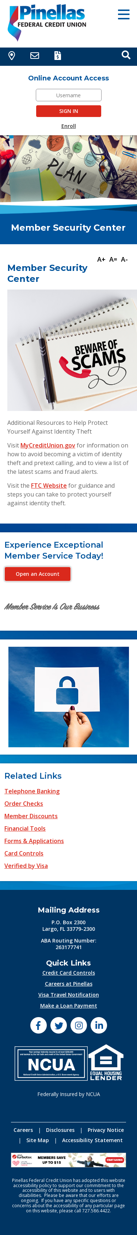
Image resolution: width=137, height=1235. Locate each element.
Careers (23, 1129)
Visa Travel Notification (68, 994)
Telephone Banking (32, 791)
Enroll (68, 125)
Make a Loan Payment (68, 1005)
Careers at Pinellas (68, 983)
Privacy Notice (106, 1129)
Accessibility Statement (92, 1140)
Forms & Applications (34, 841)
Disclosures (60, 1129)
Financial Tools (25, 828)
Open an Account (38, 573)
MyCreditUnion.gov (47, 445)
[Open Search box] (126, 54)
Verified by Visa (26, 866)
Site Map (37, 1140)
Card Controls (23, 853)
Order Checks (23, 804)
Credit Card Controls (68, 972)
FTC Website (49, 485)
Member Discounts (31, 816)
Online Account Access (68, 78)
